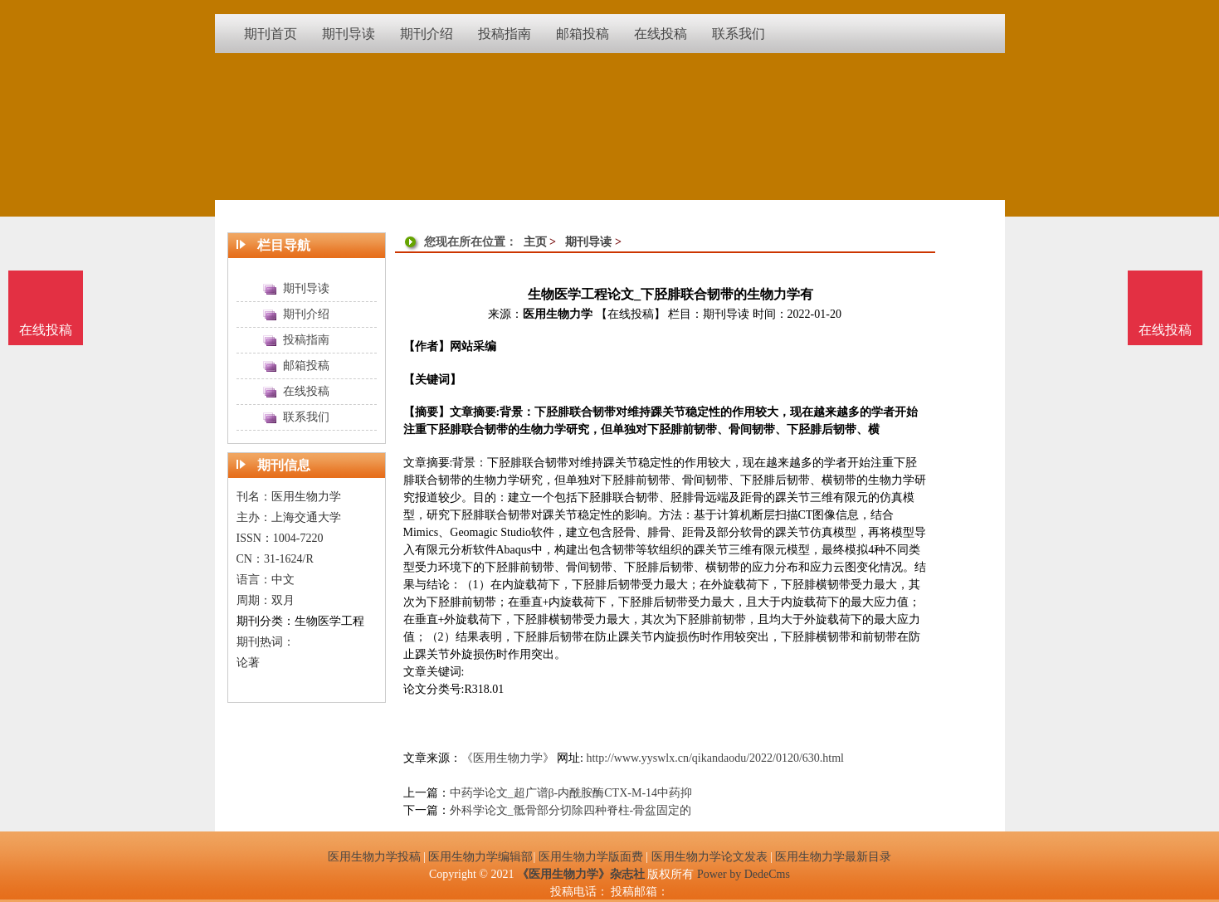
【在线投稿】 (631, 314)
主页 (535, 242)
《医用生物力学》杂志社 (581, 874)
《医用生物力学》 (507, 758)
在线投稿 (1165, 330)
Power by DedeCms (743, 874)
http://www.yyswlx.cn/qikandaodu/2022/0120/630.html (715, 758)
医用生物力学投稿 (374, 857)
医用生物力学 (557, 314)
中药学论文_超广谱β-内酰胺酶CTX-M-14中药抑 (571, 793)
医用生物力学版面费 (591, 857)
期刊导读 (588, 242)
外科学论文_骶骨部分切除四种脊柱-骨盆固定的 (571, 810)
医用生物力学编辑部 (480, 857)
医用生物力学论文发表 (709, 857)
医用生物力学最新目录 (833, 857)
